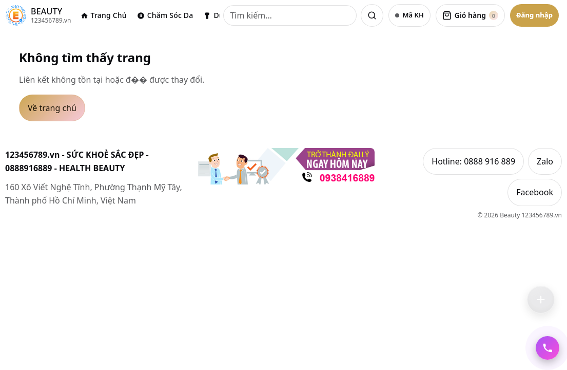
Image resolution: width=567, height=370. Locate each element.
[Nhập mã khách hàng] (409, 15)
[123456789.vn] (38, 15)
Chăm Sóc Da (165, 15)
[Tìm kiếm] (290, 15)
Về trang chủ (52, 108)
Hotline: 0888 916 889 (473, 161)
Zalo (545, 161)
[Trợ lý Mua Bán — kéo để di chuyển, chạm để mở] (541, 299)
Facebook (534, 192)
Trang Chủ (104, 15)
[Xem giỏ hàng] (470, 15)
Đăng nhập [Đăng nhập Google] (534, 15)
